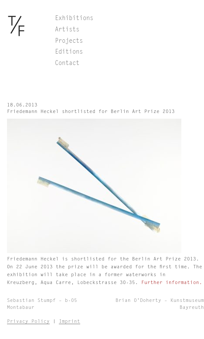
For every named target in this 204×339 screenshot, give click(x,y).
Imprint (69, 321)
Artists (67, 30)
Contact (67, 63)
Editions (69, 52)
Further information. (171, 282)
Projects (69, 41)
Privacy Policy (28, 321)
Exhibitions (74, 18)
